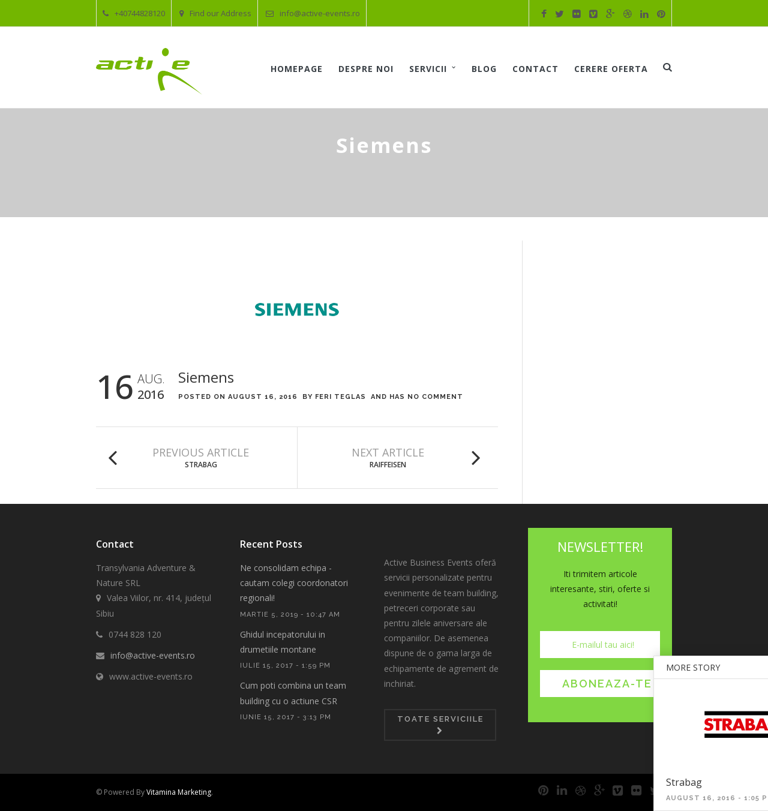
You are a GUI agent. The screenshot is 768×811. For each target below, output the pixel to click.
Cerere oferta (611, 68)
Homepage (297, 68)
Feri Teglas (340, 397)
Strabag (201, 464)
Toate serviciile (440, 724)
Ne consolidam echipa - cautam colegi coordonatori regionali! (294, 582)
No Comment (435, 397)
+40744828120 (134, 13)
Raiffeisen (388, 464)
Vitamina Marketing (178, 792)
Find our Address (215, 13)
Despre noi (366, 68)
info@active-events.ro (313, 13)
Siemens (206, 377)
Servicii (428, 68)
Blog (484, 68)
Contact (535, 68)
